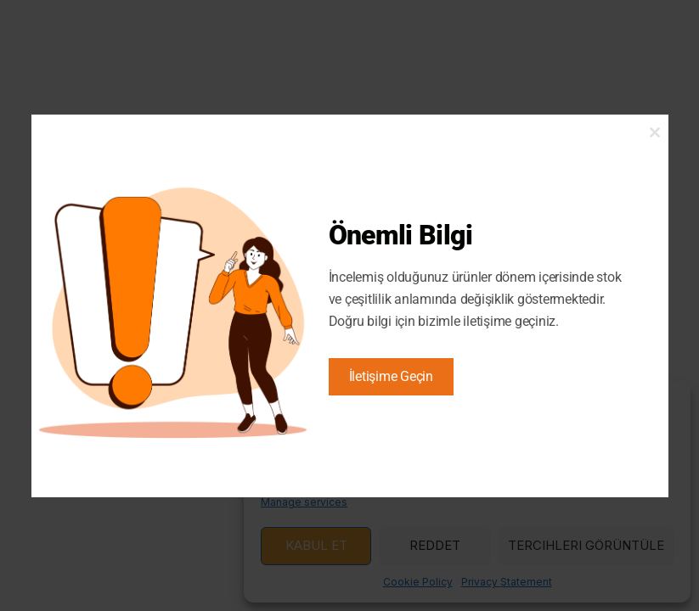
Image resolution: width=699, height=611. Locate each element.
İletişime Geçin (391, 376)
